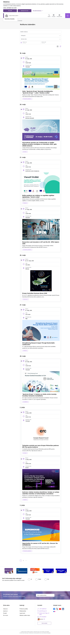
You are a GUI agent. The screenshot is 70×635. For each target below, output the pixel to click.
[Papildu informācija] (44, 619)
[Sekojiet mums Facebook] (54, 609)
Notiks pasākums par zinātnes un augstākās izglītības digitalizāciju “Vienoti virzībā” (38, 196)
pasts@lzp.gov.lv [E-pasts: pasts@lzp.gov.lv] (43, 611)
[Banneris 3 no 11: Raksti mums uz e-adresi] (35, 570)
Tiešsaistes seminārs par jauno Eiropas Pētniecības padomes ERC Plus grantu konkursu (40, 446)
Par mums (5, 615)
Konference (25, 299)
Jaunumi (7, 27)
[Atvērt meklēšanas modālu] (49, 15)
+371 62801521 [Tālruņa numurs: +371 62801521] (42, 608)
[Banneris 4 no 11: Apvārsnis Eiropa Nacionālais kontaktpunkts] (48, 570)
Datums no (25, 42)
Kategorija (23, 35)
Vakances (5, 608)
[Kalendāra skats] (57, 46)
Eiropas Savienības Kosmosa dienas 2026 (34, 293)
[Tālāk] (64, 571)
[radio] (30, 579)
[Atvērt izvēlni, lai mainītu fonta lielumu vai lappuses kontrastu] (59, 15)
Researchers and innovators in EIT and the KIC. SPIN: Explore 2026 (40, 242)
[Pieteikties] (62, 595)
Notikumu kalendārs (9, 24)
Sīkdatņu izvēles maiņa (25, 615)
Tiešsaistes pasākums (27, 98)
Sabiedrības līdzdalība (9, 35)
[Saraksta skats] (60, 46)
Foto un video (8, 32)
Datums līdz (44, 42)
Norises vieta (24, 39)
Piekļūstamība (23, 611)
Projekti (5, 613)
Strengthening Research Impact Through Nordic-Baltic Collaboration (38, 343)
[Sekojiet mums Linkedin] (63, 609)
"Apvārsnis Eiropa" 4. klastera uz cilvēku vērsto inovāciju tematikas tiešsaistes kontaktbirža (39, 395)
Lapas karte (22, 613)
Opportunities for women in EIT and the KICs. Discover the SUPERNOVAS (40, 544)
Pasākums (25, 203)
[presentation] (11, 586)
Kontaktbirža (25, 401)
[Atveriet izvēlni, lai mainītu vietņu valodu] (53, 15)
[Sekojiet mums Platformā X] (57, 609)
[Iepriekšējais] (5, 571)
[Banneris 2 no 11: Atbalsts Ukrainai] (21, 570)
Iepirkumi (5, 611)
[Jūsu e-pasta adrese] (45, 595)
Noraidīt (10, 10)
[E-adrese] (40, 619)
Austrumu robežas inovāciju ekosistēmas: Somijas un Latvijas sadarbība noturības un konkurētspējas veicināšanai (40, 493)
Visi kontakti (44, 623)
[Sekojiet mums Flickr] (54, 611)
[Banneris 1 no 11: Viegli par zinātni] (9, 570)
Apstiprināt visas (24, 10)
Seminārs (25, 151)
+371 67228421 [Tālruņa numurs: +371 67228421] (42, 616)
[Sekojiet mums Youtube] (60, 609)
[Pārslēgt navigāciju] (67, 15)
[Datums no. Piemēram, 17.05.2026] (30, 42)
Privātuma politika (24, 608)
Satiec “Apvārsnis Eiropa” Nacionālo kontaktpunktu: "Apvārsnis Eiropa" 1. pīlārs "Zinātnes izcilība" (37, 92)
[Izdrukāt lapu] (64, 24)
